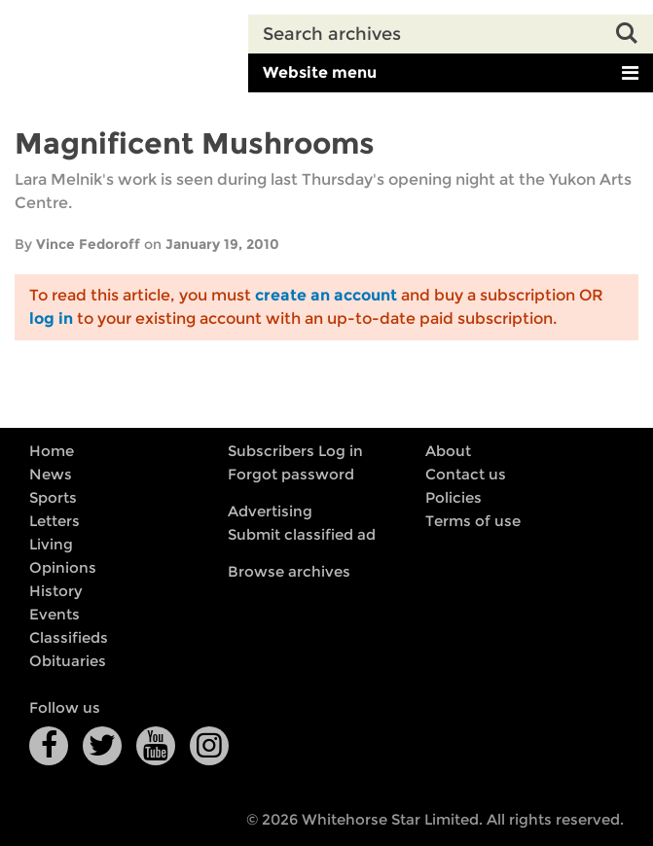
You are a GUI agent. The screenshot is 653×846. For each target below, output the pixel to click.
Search (633, 34)
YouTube (155, 745)
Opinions (62, 568)
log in (51, 318)
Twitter (102, 745)
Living (51, 544)
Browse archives (289, 572)
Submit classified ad (302, 535)
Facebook (48, 745)
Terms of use (473, 521)
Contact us (465, 474)
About (448, 451)
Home (51, 451)
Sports (53, 498)
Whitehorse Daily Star (124, 48)
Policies (453, 498)
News (50, 474)
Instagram (209, 745)
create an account (326, 295)
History (56, 591)
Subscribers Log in (295, 451)
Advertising (270, 511)
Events (54, 614)
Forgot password (291, 474)
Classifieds (68, 638)
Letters (54, 521)
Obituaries (67, 661)
